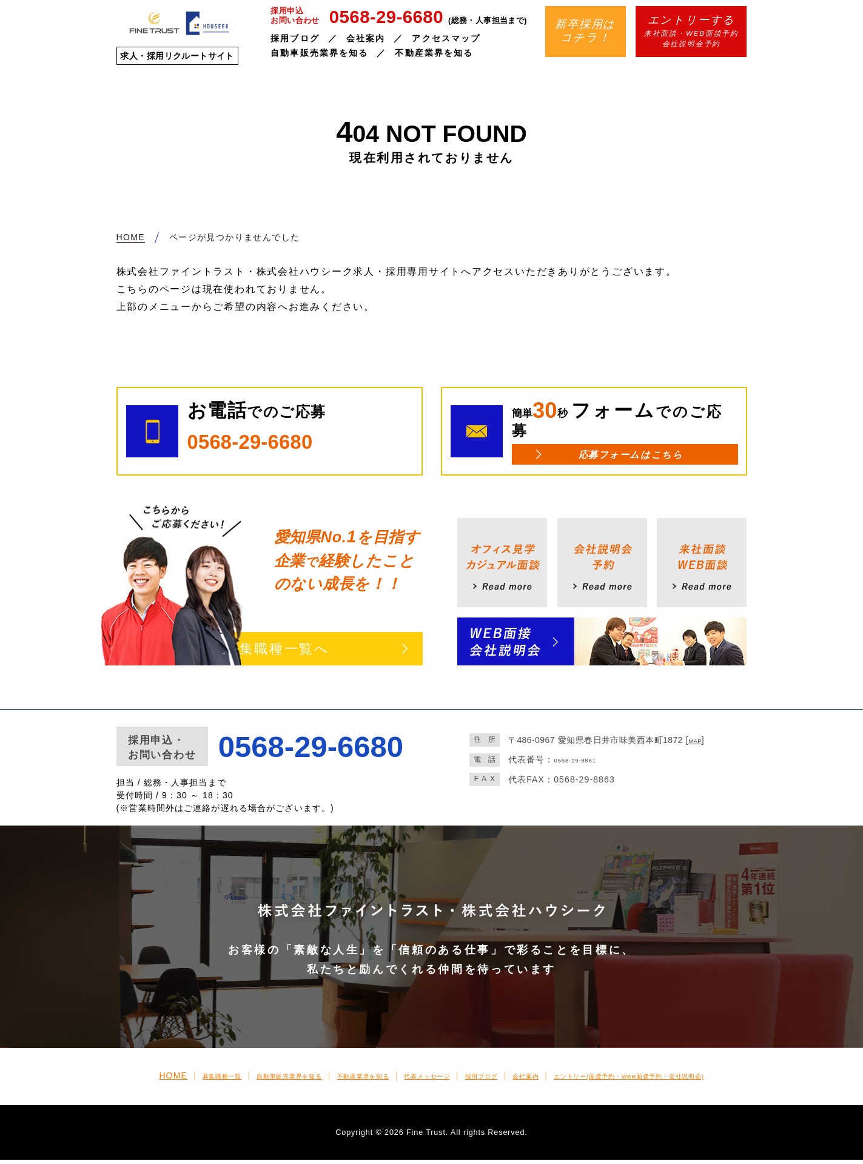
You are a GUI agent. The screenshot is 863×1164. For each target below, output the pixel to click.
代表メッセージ (416, 1080)
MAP (698, 744)
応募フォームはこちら (630, 456)
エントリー (681, 1080)
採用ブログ (295, 38)
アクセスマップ (446, 38)
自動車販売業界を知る (319, 53)
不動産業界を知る (434, 53)
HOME (90, 1080)
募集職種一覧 (146, 1080)
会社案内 (365, 38)
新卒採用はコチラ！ (585, 31)
